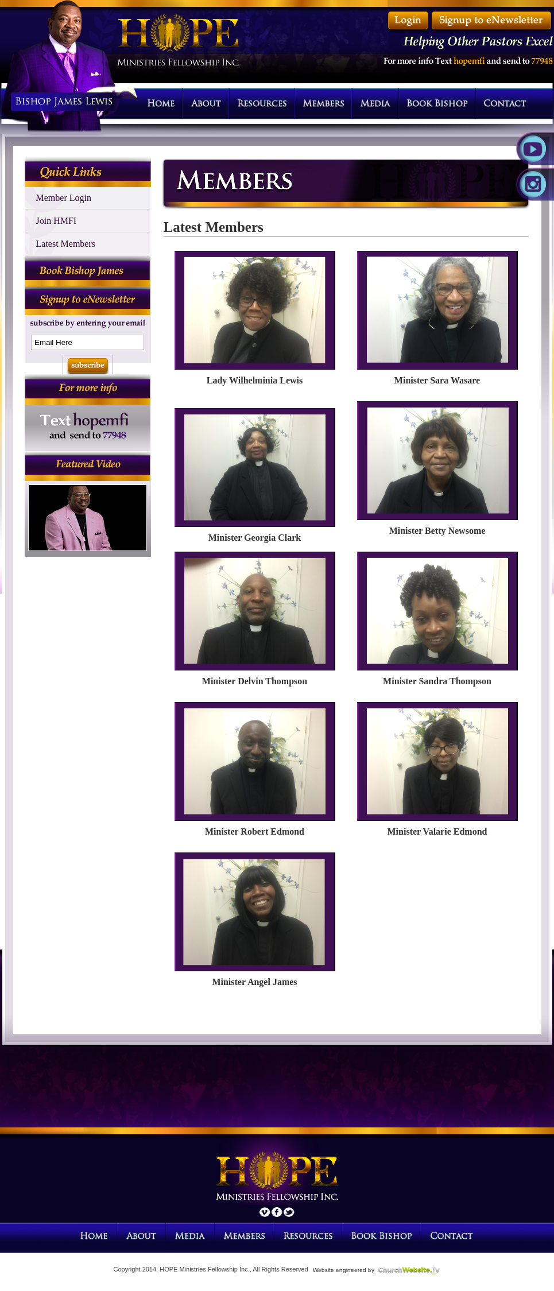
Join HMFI (56, 221)
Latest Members (66, 244)
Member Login (63, 198)
